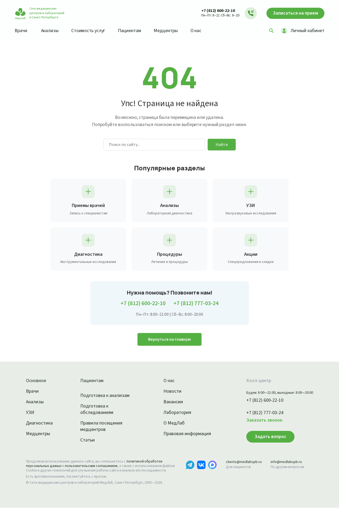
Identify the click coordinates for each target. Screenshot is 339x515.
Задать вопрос (262, 439)
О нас (204, 30)
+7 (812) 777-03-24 (198, 306)
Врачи (21, 30)
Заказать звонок (258, 422)
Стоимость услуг (92, 30)
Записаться (293, 13)
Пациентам (135, 30)
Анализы (51, 30)
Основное (37, 383)
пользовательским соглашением (95, 468)
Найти (222, 144)
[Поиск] (269, 31)
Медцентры (173, 30)
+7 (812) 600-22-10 (213, 10)
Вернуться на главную (169, 342)
